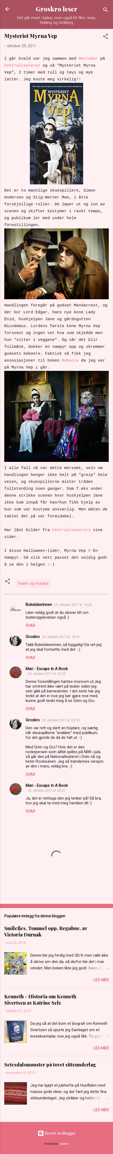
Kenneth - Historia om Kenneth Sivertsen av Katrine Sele (40, 999)
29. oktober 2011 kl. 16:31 (61, 637)
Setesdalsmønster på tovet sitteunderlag (50, 1064)
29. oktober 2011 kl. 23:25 (47, 674)
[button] (105, 37)
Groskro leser (56, 9)
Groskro (33, 636)
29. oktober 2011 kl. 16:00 (73, 605)
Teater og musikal (33, 583)
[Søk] (105, 11)
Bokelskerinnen (39, 604)
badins (64, 1144)
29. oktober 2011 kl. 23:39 (61, 720)
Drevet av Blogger (57, 1133)
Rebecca (70, 360)
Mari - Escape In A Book (47, 668)
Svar (30, 625)
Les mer (101, 980)
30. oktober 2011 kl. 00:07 (47, 790)
